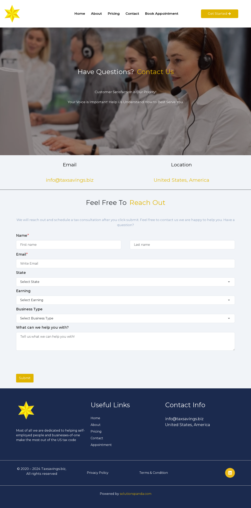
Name (22, 235)
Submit (25, 378)
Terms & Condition (153, 473)
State (21, 273)
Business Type (29, 309)
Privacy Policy (97, 473)
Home (79, 14)
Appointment (101, 445)
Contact (132, 14)
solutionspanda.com (135, 494)
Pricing (114, 14)
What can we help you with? (42, 327)
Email (22, 254)
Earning (23, 291)
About (96, 14)
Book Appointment (161, 14)
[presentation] (46, 360)
